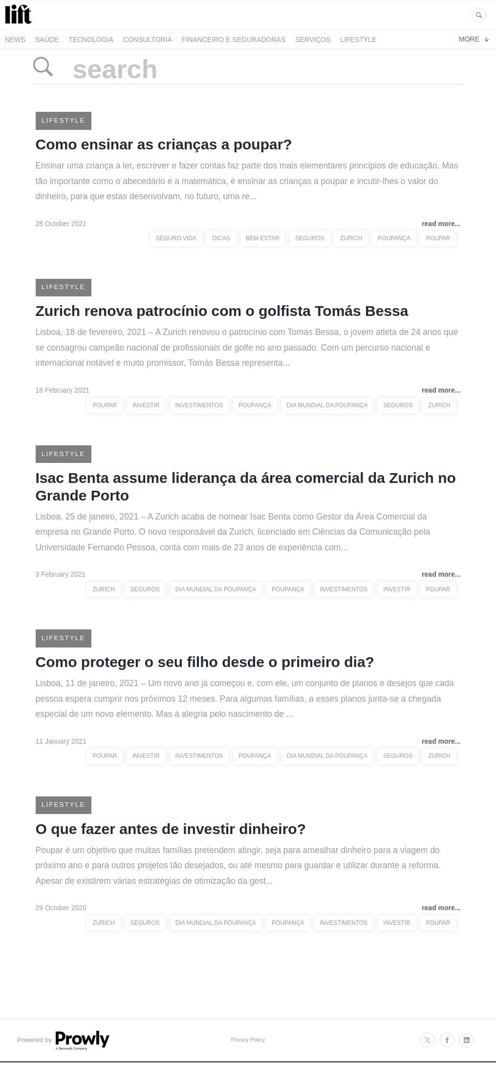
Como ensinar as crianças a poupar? (164, 147)
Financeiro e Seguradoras (233, 39)
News (15, 39)
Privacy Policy (248, 1057)
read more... (441, 227)
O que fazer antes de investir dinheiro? (171, 845)
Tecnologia (90, 39)
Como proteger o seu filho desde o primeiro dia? (205, 675)
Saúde (47, 39)
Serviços (312, 39)
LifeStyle (358, 39)
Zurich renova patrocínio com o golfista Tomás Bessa (222, 317)
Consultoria (147, 39)
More (474, 39)
